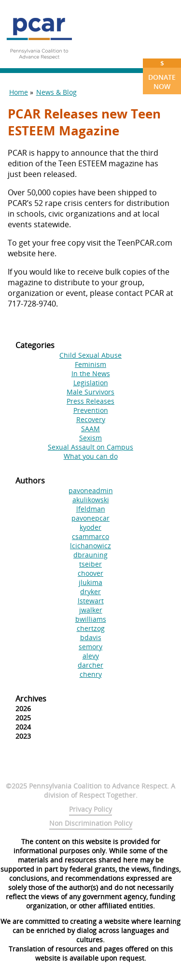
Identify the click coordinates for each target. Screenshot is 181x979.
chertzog (91, 628)
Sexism (90, 437)
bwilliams (90, 619)
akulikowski (90, 499)
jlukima (90, 582)
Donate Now (162, 74)
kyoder (90, 527)
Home (18, 92)
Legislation (90, 382)
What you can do (91, 456)
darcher (90, 665)
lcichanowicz (90, 545)
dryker (90, 591)
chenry (91, 674)
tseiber (90, 564)
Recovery (90, 419)
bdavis (90, 637)
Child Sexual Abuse (90, 355)
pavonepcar (90, 518)
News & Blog (56, 92)
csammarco (90, 536)
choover (90, 573)
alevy (91, 655)
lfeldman (90, 508)
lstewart (91, 600)
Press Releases (90, 401)
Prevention (90, 410)
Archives (30, 698)
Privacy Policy (90, 809)
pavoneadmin (91, 490)
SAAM (90, 428)
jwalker (90, 609)
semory (90, 646)
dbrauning (90, 554)
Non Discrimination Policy (90, 823)
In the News (90, 373)
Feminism (90, 364)
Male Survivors (90, 391)
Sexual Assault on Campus (90, 447)
